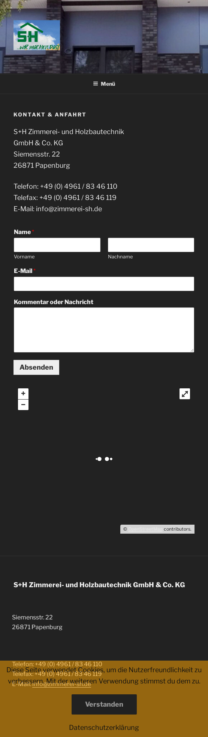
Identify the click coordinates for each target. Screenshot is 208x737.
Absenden (36, 367)
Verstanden (104, 704)
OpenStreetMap (145, 529)
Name (24, 232)
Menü (104, 84)
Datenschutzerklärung (104, 727)
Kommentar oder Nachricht (53, 302)
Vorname (24, 257)
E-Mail (25, 271)
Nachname (120, 257)
